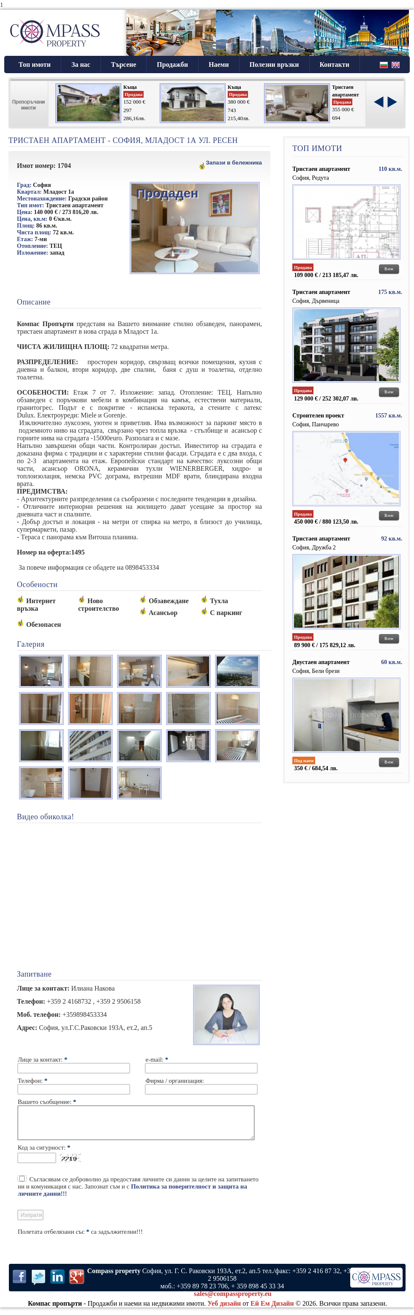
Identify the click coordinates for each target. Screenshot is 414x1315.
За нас (80, 64)
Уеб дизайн (224, 1309)
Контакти (334, 64)
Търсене (123, 64)
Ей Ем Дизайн (272, 1309)
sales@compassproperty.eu (233, 1300)
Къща (130, 87)
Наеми (219, 64)
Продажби (172, 64)
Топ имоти (35, 64)
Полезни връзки (274, 64)
